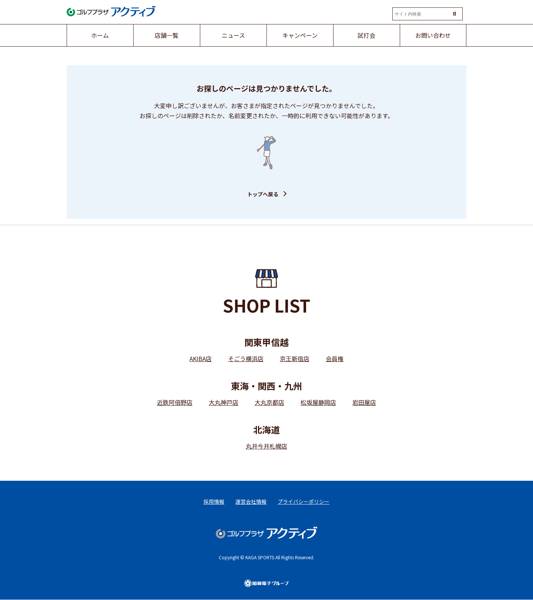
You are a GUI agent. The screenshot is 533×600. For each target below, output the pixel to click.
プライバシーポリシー (303, 501)
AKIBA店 (201, 358)
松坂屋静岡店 (318, 402)
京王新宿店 (294, 358)
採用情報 (214, 501)
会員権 (334, 358)
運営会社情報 (250, 501)
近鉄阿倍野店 (174, 402)
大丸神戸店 (223, 402)
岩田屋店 (364, 402)
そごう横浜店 (246, 358)
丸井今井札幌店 (266, 445)
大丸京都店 (269, 402)
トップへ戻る (262, 194)
